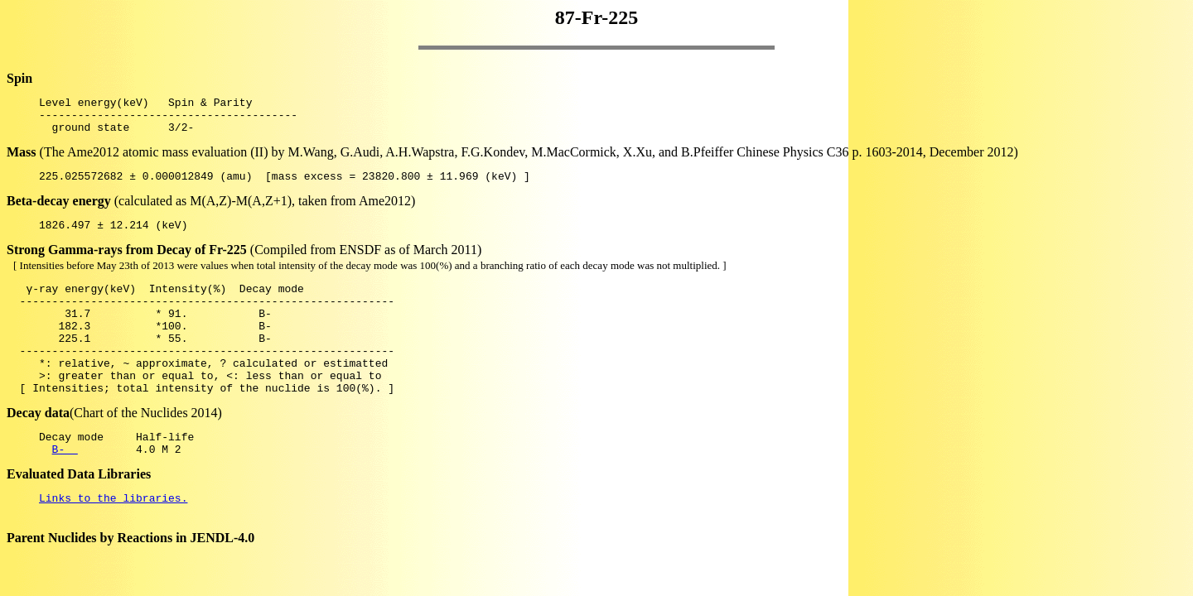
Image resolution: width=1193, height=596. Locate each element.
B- (65, 488)
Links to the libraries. (113, 539)
